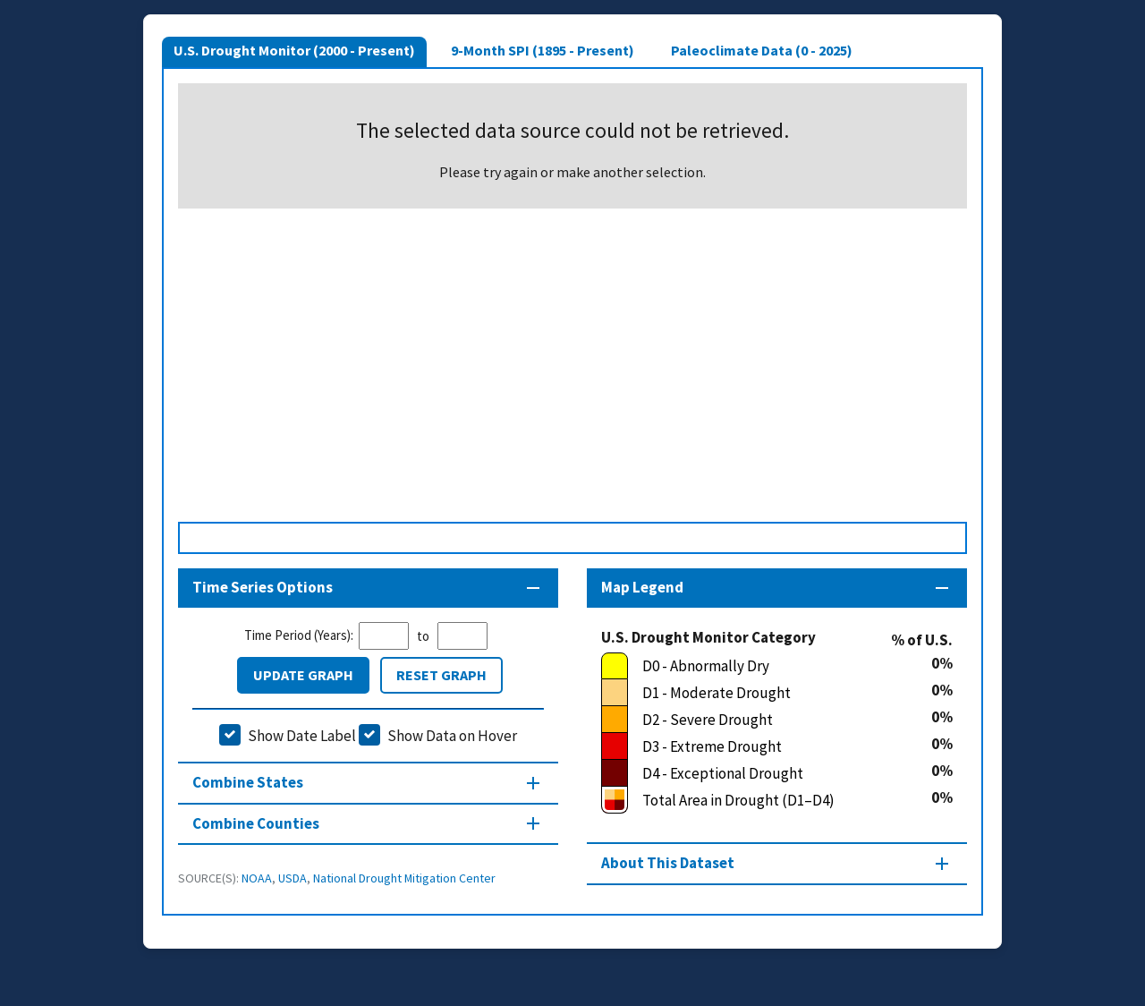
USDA (292, 878)
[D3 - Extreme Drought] (766, 746)
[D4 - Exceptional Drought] (766, 773)
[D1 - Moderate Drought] (766, 692)
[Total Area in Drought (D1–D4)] (766, 800)
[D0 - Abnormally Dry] (766, 665)
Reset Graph (441, 675)
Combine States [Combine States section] (247, 782)
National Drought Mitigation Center (404, 878)
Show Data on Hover (452, 736)
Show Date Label (302, 736)
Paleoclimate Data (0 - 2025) (761, 50)
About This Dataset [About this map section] (667, 863)
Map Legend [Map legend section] (642, 587)
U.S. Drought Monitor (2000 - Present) (294, 50)
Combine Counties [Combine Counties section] (255, 823)
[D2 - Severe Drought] (766, 719)
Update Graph (303, 675)
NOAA (257, 878)
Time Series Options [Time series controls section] (262, 587)
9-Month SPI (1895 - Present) (542, 50)
